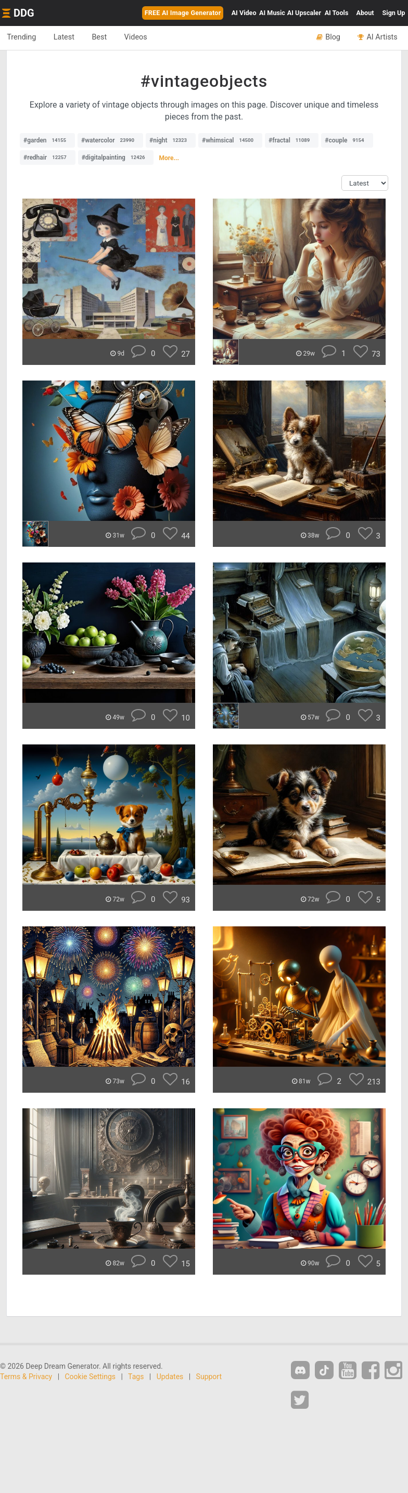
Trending (22, 37)
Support (209, 1376)
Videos (143, 37)
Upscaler (304, 13)
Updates (170, 1376)
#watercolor (110, 140)
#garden (47, 140)
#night (170, 140)
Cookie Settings (90, 1376)
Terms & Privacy (26, 1376)
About (365, 13)
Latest (67, 37)
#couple (347, 140)
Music (272, 13)
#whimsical (230, 140)
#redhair (47, 157)
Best (104, 37)
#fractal (292, 140)
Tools (337, 13)
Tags (136, 1376)
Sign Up (393, 13)
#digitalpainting (116, 157)
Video (244, 13)
